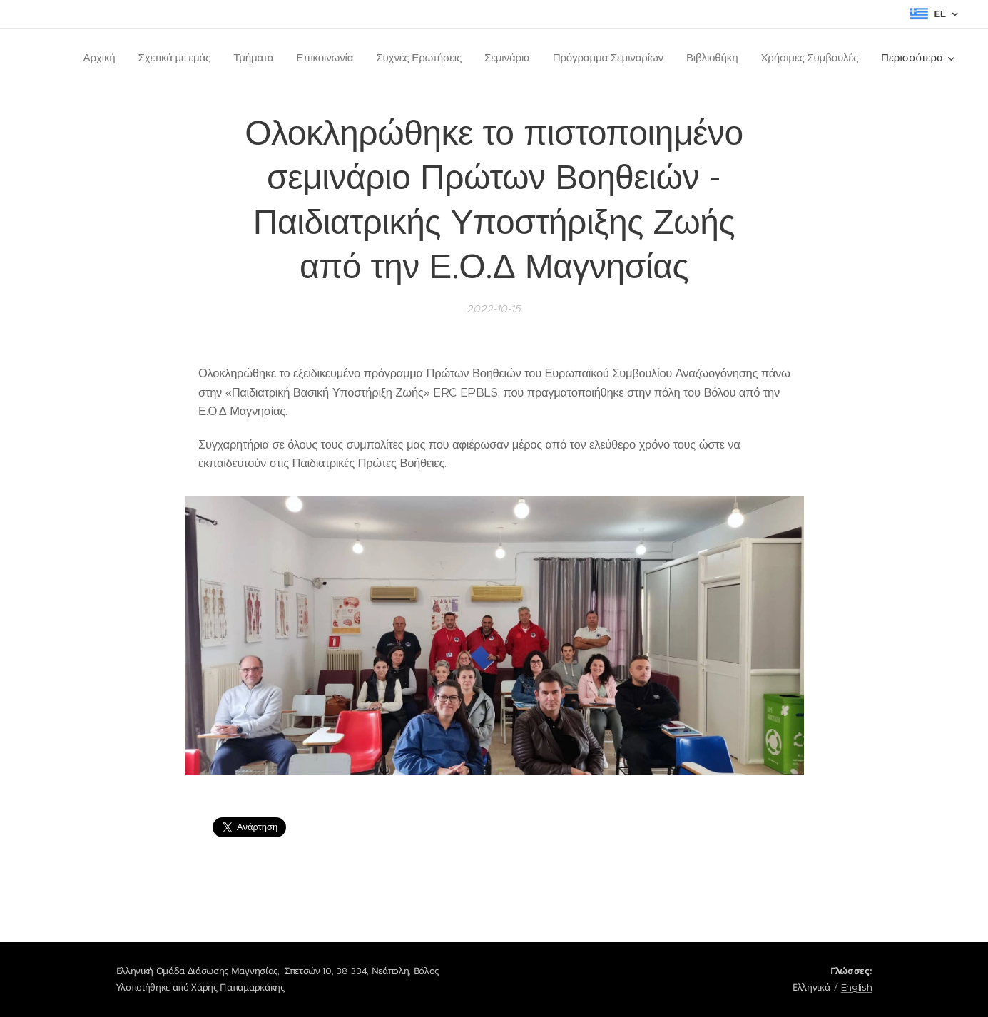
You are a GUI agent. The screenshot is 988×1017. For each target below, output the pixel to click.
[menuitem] (87, 58)
